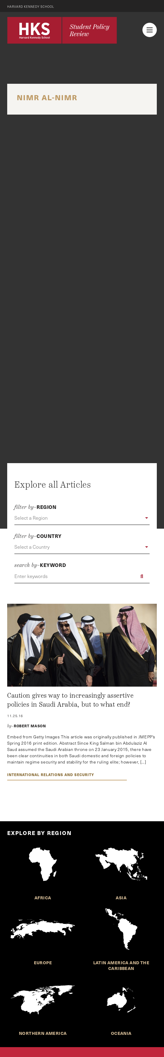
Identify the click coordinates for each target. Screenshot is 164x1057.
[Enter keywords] (81, 576)
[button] (81, 518)
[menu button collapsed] (149, 30)
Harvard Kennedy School (30, 6)
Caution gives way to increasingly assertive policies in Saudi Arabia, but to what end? (70, 700)
